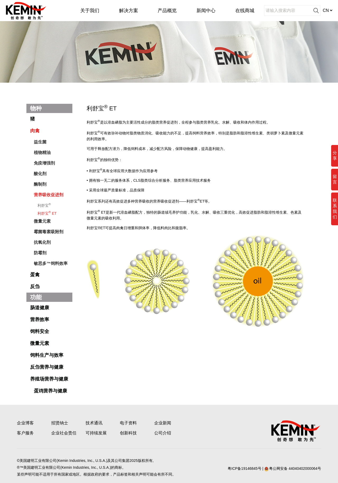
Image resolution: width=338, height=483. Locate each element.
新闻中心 (205, 10)
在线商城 (244, 10)
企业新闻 (162, 423)
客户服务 (25, 433)
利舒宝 (44, 205)
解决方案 (128, 10)
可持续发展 (96, 433)
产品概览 (167, 10)
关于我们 (89, 10)
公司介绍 (162, 433)
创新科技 (128, 433)
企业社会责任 (64, 433)
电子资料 (128, 423)
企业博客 (25, 423)
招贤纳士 (59, 423)
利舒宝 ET (47, 212)
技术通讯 (94, 423)
